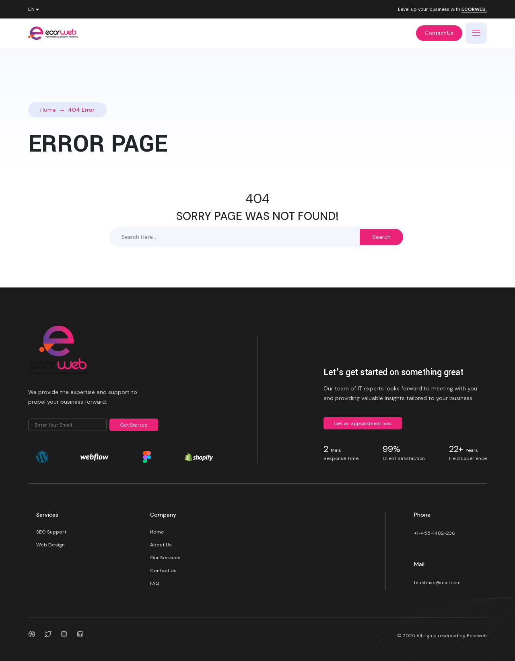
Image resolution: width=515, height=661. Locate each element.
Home (48, 109)
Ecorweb (477, 635)
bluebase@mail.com (437, 582)
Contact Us (439, 33)
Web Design (50, 544)
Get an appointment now (362, 423)
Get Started (134, 425)
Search (381, 236)
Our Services (165, 557)
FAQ (154, 583)
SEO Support (51, 532)
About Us (161, 544)
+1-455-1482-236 (434, 533)
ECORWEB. (474, 9)
